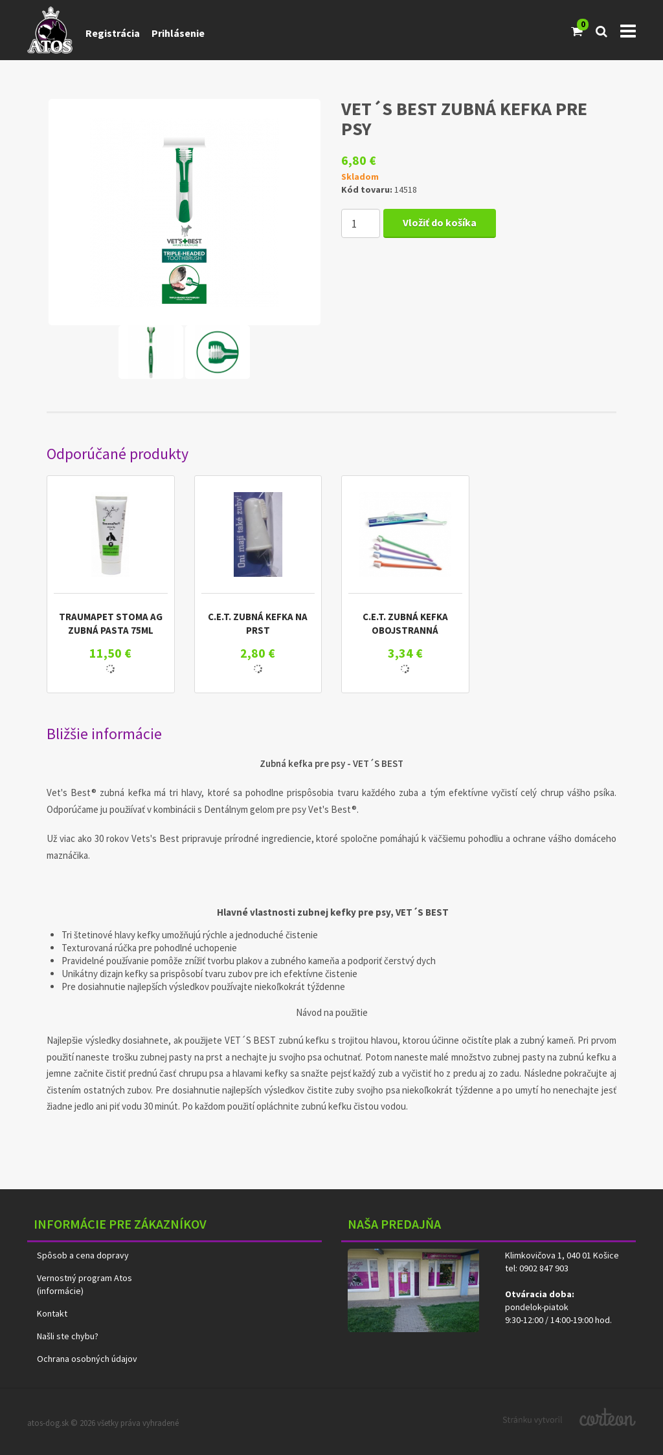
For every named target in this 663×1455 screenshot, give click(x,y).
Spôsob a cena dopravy (83, 1255)
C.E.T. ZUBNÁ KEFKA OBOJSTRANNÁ (405, 623)
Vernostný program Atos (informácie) (84, 1284)
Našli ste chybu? (67, 1336)
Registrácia (112, 33)
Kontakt (52, 1313)
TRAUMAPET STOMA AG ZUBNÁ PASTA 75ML (111, 623)
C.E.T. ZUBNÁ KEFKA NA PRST (258, 623)
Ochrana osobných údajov (87, 1358)
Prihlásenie (178, 33)
